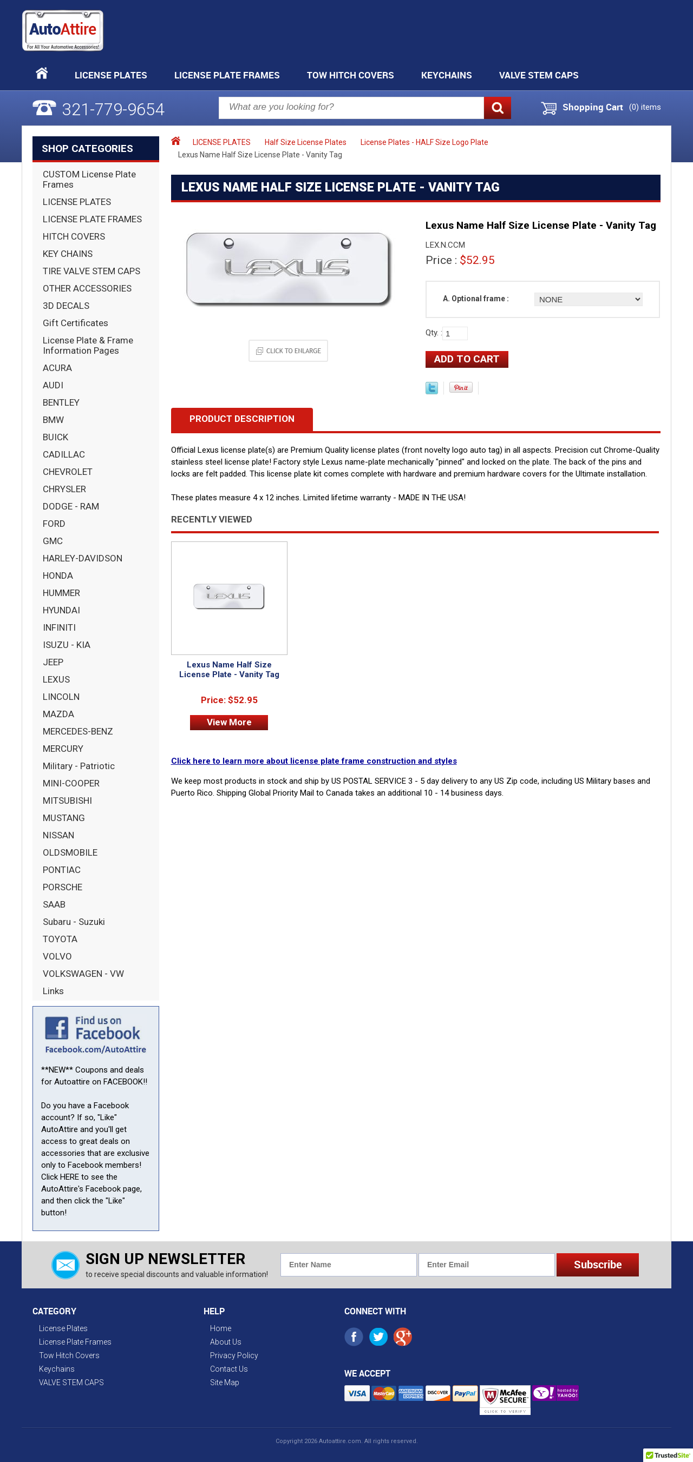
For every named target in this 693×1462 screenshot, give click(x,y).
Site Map (224, 1382)
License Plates (111, 75)
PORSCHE (62, 887)
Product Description (242, 418)
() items (645, 107)
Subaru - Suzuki (74, 921)
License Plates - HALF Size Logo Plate (424, 142)
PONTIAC (62, 869)
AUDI (53, 385)
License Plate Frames (227, 75)
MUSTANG (64, 817)
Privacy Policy (234, 1355)
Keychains (446, 75)
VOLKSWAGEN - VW (83, 973)
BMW (53, 419)
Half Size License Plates (305, 142)
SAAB (54, 904)
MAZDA (58, 714)
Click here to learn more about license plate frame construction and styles (314, 761)
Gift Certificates (75, 322)
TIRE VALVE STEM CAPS (91, 271)
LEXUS (56, 679)
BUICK (55, 437)
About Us (225, 1342)
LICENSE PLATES (77, 201)
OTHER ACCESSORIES (87, 288)
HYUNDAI (61, 610)
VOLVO (57, 956)
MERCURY (63, 748)
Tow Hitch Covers (350, 75)
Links (53, 990)
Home (220, 1328)
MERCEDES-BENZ (78, 731)
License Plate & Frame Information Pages (88, 345)
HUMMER (61, 592)
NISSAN (58, 835)
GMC (53, 540)
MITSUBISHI (67, 800)
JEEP (53, 662)
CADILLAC (64, 454)
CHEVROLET (68, 471)
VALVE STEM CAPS (539, 75)
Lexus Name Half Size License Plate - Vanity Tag (229, 669)
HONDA (58, 575)
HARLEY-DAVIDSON (82, 558)
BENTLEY (61, 402)
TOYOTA (60, 939)
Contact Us (229, 1369)
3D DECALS (66, 305)
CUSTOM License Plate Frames (89, 179)
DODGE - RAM (71, 506)
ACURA (57, 367)
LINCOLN (61, 696)
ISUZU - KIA (66, 644)
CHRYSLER (64, 489)
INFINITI (59, 627)
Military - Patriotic (79, 765)
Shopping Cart (593, 107)
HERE (69, 1177)
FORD (54, 523)
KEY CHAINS (68, 253)
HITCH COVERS (74, 236)
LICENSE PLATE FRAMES (92, 219)
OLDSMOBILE (70, 852)
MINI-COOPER (71, 783)
